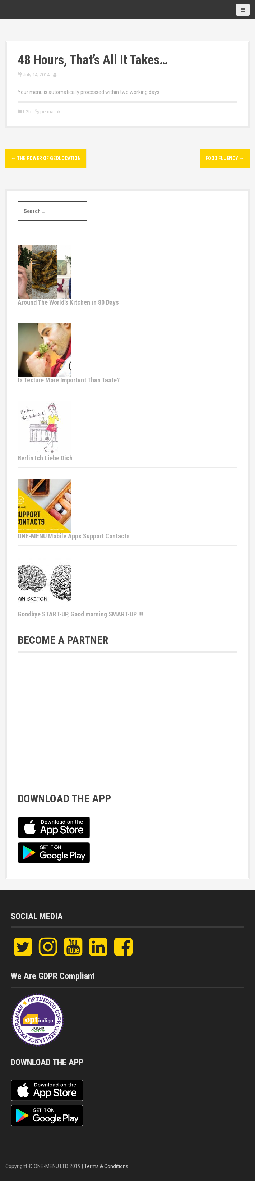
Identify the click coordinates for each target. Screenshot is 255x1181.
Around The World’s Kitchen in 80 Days (68, 302)
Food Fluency (224, 158)
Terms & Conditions (106, 1166)
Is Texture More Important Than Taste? (69, 380)
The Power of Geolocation (46, 158)
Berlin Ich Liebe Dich (45, 458)
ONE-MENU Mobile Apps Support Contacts (74, 536)
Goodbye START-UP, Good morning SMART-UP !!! (81, 614)
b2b (27, 111)
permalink (50, 111)
